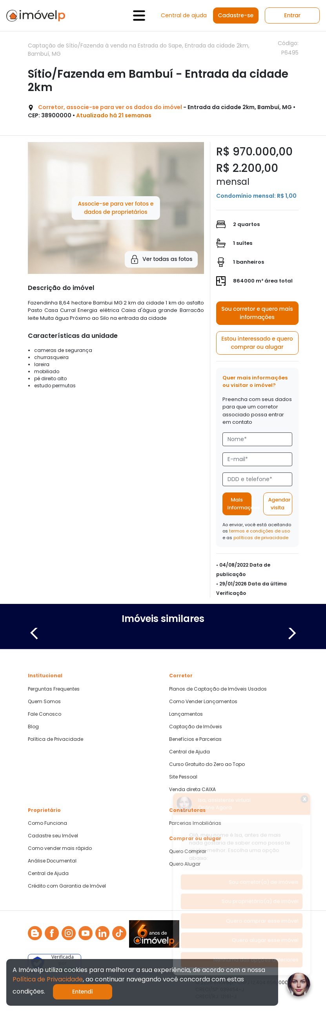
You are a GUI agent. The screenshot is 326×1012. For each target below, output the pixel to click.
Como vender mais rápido (60, 848)
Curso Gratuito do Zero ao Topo (207, 764)
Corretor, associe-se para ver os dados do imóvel (110, 107)
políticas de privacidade (260, 537)
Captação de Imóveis (195, 726)
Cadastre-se (235, 15)
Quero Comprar (187, 851)
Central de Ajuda (189, 751)
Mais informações (239, 503)
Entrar (292, 15)
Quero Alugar (184, 864)
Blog (33, 726)
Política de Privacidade (55, 739)
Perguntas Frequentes (54, 689)
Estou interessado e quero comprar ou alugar (257, 343)
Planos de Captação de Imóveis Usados (218, 689)
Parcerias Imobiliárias (195, 823)
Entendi (82, 992)
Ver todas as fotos (161, 259)
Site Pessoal (183, 777)
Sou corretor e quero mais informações (257, 313)
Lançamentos (186, 714)
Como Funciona (47, 823)
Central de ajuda (184, 15)
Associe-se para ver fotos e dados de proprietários (115, 208)
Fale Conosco (44, 714)
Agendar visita (279, 503)
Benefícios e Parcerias (195, 739)
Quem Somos (44, 701)
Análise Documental (52, 861)
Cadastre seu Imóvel (53, 835)
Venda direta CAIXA (192, 789)
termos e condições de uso (259, 531)
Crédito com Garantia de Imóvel (67, 886)
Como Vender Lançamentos (203, 701)
